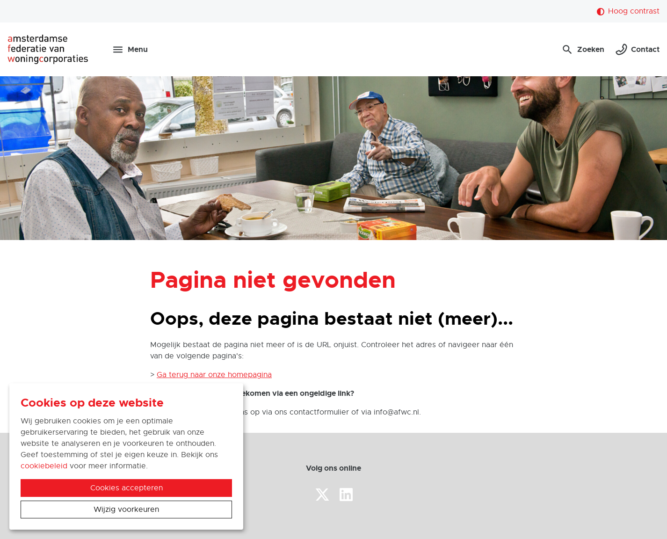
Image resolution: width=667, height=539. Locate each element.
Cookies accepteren (126, 488)
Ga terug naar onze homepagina (214, 374)
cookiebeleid (44, 466)
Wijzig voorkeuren (126, 509)
